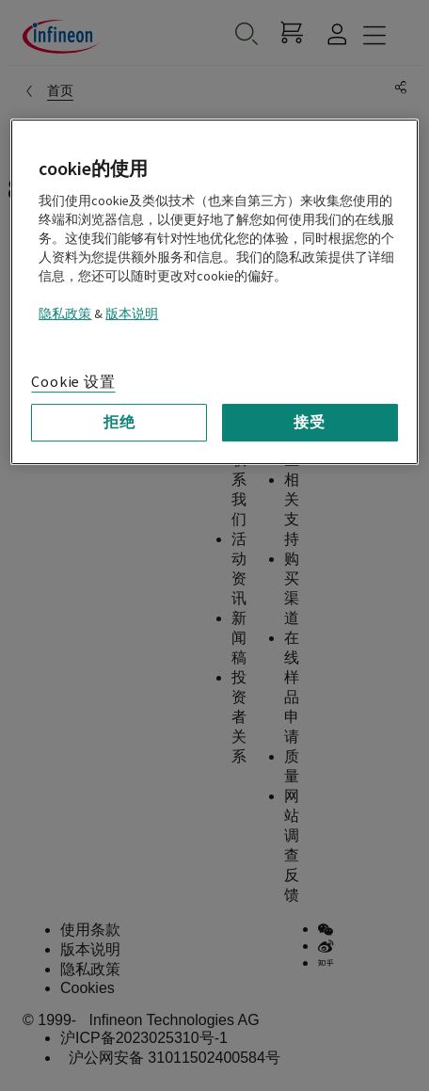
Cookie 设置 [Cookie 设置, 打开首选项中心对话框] (73, 382)
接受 (310, 422)
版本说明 (131, 314)
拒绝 (119, 422)
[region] (214, 292)
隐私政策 (65, 314)
